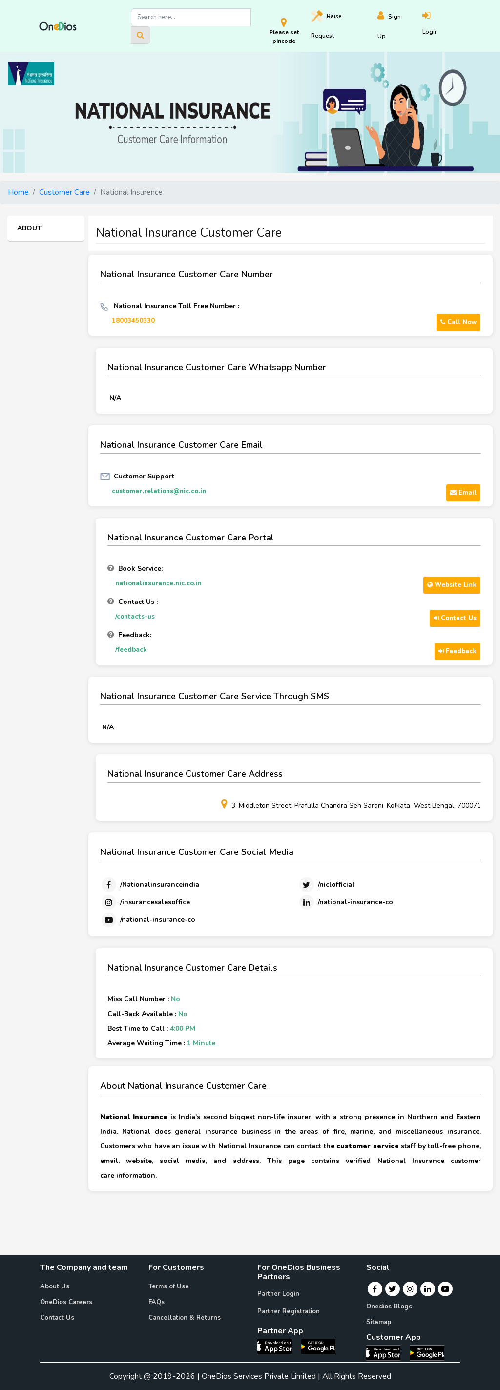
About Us (54, 1286)
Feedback (457, 651)
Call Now (458, 322)
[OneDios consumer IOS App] (387, 1352)
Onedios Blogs (389, 1306)
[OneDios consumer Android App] (427, 1352)
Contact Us (455, 618)
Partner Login (278, 1293)
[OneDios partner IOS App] (278, 1346)
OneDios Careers (66, 1302)
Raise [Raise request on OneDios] (326, 25)
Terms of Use (168, 1286)
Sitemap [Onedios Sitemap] (378, 1322)
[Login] (441, 26)
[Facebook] (149, 884)
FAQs (156, 1302)
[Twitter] (326, 884)
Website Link (452, 585)
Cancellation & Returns (184, 1317)
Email (463, 492)
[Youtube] (147, 920)
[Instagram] (145, 902)
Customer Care (64, 192)
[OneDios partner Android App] (318, 1346)
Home (18, 192)
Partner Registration (288, 1311)
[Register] (399, 26)
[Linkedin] (345, 902)
